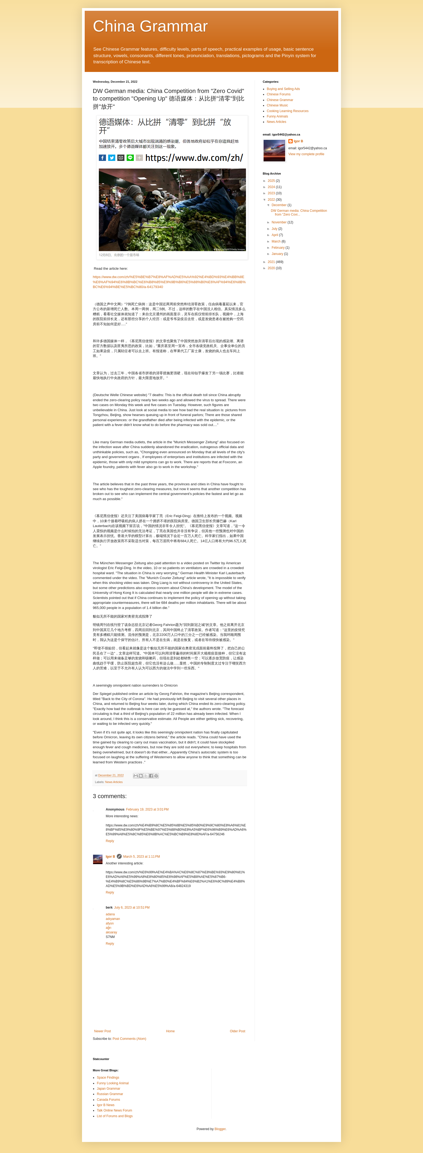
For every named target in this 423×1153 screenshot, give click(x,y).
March (277, 241)
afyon (110, 923)
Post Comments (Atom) (129, 1039)
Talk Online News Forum (114, 1110)
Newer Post (102, 1031)
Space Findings (108, 1077)
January (278, 254)
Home (170, 1031)
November (280, 222)
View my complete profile (306, 154)
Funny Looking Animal (113, 1083)
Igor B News (105, 1105)
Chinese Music (277, 105)
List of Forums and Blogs (115, 1116)
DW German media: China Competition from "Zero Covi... (299, 212)
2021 (272, 262)
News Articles (114, 782)
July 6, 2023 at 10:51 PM (131, 907)
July (275, 229)
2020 (272, 268)
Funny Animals (277, 116)
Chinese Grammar (280, 100)
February (278, 248)
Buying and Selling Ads (283, 89)
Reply (110, 841)
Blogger (220, 1129)
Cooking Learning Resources (288, 111)
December (280, 205)
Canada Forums (108, 1100)
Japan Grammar (108, 1088)
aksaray (111, 932)
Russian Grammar (110, 1094)
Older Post (237, 1031)
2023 (272, 193)
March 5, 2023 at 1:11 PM (141, 856)
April (275, 235)
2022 (272, 200)
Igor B (110, 856)
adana (110, 914)
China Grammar (150, 26)
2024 (272, 187)
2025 (272, 181)
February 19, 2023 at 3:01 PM (147, 809)
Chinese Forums (279, 94)
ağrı (108, 928)
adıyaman (113, 919)
